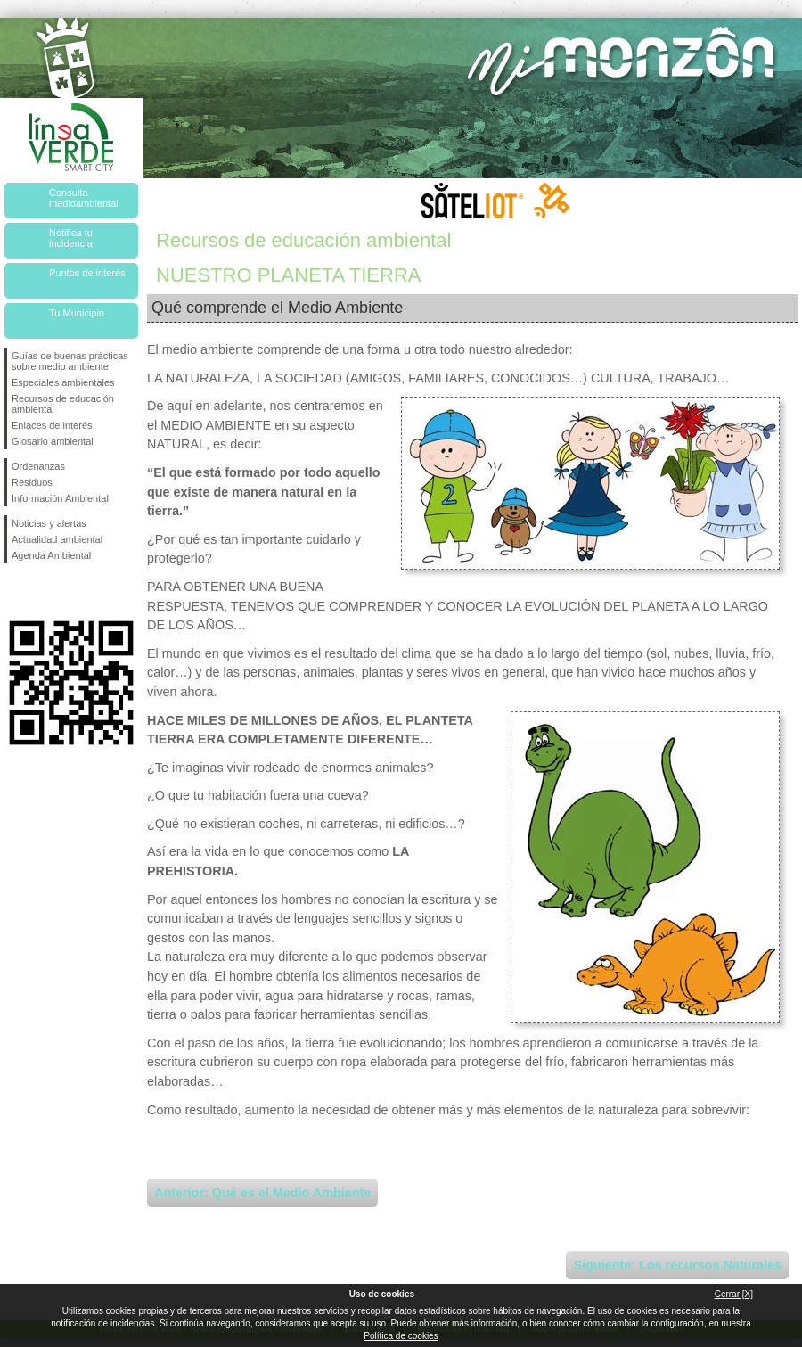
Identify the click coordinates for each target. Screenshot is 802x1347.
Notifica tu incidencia (71, 238)
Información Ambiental (60, 498)
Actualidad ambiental (57, 539)
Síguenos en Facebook (15, 592)
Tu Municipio (76, 313)
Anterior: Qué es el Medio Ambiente (262, 1193)
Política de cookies (401, 1336)
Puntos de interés (87, 272)
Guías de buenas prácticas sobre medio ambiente (70, 361)
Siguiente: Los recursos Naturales (677, 1265)
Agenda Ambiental (51, 555)
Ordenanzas (38, 466)
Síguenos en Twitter (44, 592)
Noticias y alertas (49, 523)
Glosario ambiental (53, 441)
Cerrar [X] (734, 1294)
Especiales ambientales (63, 382)
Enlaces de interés (52, 425)
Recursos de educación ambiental (63, 404)
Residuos (32, 482)
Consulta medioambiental (84, 198)
